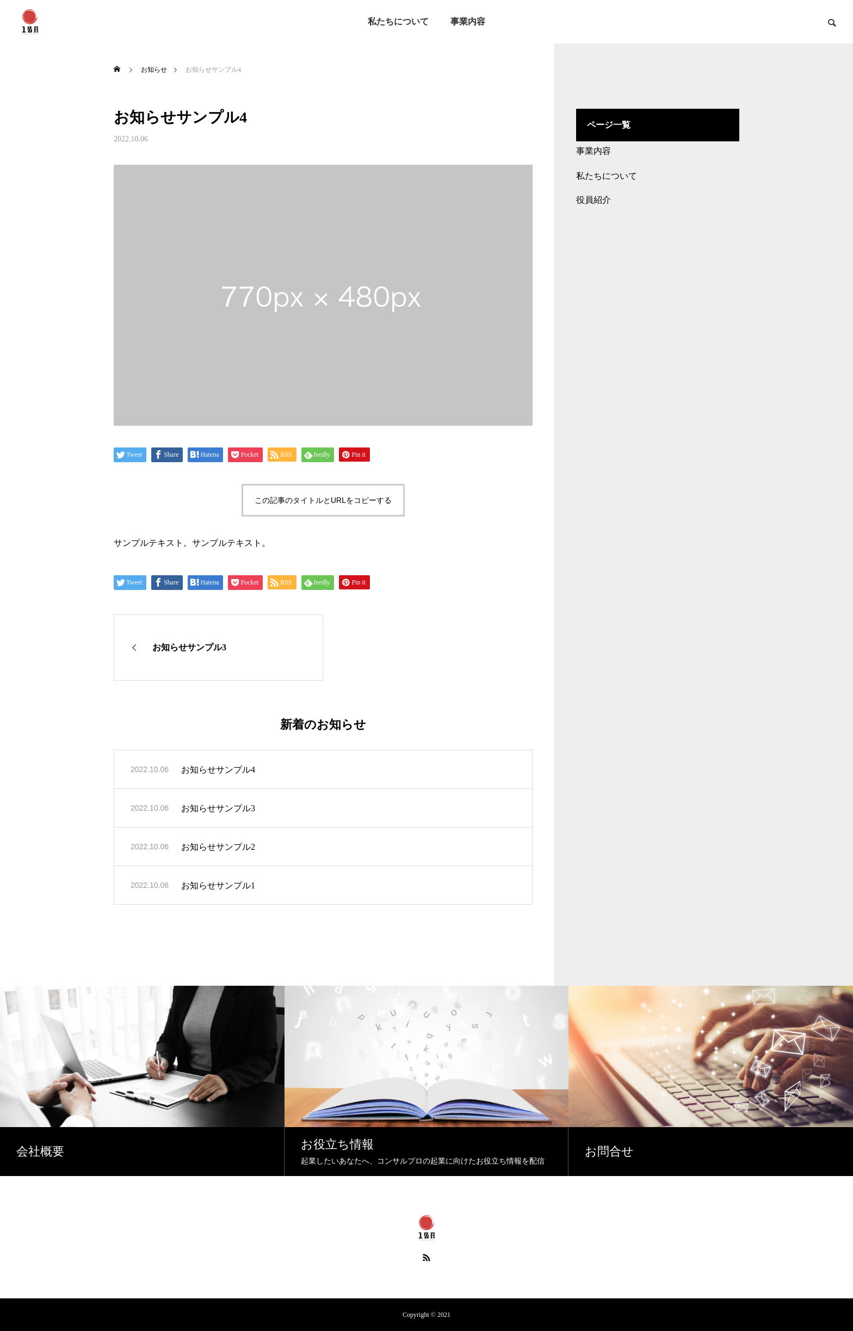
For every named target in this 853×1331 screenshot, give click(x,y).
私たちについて (398, 21)
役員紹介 (593, 199)
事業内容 (467, 21)
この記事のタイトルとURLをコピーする (323, 500)
